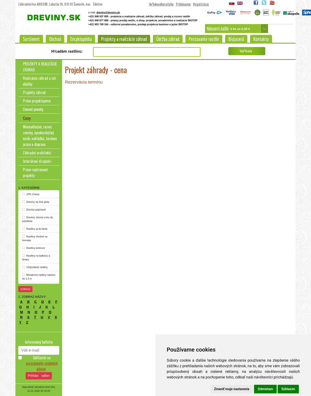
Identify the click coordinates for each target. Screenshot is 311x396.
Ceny (27, 118)
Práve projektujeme (37, 101)
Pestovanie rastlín (204, 39)
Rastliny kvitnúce (33, 248)
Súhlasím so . (42, 363)
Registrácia (201, 4)
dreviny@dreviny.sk (108, 12)
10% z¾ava (30, 194)
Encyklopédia (81, 39)
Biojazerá (236, 39)
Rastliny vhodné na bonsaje (34, 238)
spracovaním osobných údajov (42, 366)
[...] (23, 194)
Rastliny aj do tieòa (34, 228)
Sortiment (31, 39)
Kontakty (261, 39)
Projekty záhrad (34, 92)
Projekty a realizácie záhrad (124, 39)
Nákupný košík (218, 28)
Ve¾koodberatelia (161, 4)
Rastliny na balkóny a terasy (36, 257)
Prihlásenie (183, 4)
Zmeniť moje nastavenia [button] (231, 389)
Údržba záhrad (167, 39)
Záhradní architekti (37, 153)
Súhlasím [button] (288, 389)
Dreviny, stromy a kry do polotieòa (37, 219)
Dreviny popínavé (34, 209)
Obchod (55, 39)
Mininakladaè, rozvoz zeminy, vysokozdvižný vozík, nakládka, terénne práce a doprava (40, 135)
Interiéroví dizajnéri (37, 161)
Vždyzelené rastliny (35, 267)
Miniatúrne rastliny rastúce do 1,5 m (38, 276)
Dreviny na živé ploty (35, 201)
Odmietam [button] (265, 389)
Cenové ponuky (33, 109)
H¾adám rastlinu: (67, 51)
